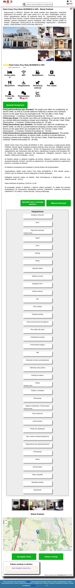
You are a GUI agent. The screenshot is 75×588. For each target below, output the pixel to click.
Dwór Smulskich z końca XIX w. (21, 568)
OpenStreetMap (67, 550)
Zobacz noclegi (51, 557)
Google (28, 582)
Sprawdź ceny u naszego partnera (32, 203)
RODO (33, 585)
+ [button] (6, 520)
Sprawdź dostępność (15, 105)
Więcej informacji (58, 203)
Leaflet (58, 550)
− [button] (6, 524)
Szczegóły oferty (24, 557)
